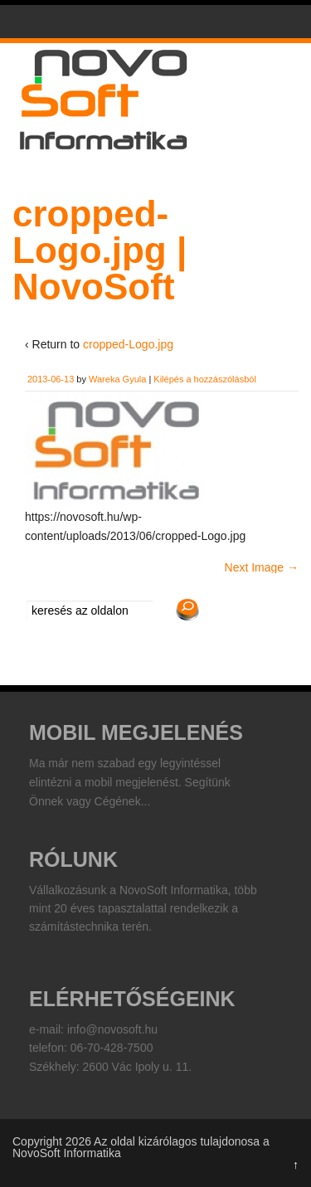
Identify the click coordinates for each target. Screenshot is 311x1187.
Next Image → (262, 567)
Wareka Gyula (117, 379)
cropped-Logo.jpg (128, 344)
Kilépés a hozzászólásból (204, 379)
